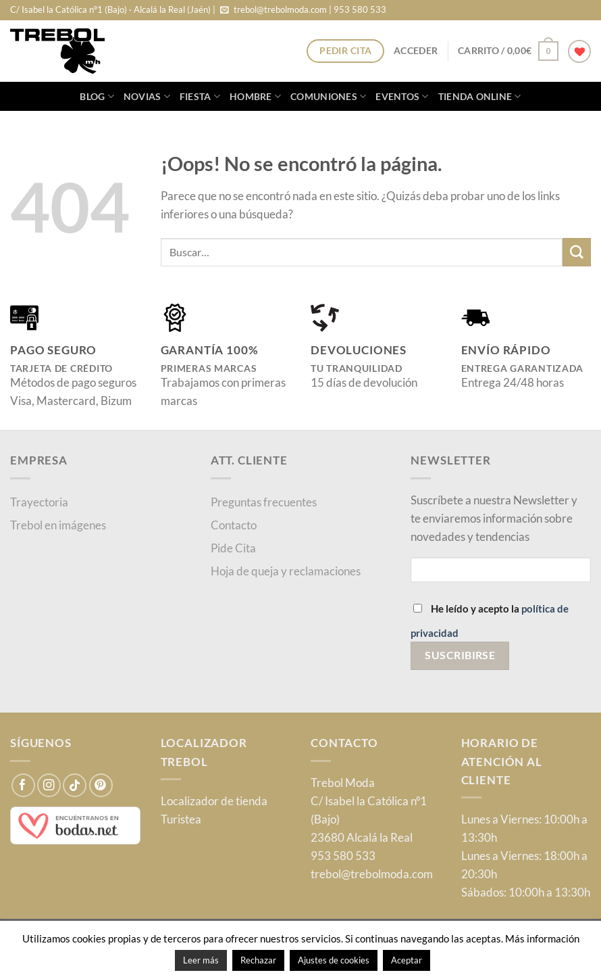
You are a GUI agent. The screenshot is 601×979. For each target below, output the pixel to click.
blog (97, 96)
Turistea (181, 819)
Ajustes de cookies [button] (333, 960)
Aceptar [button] (406, 960)
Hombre (255, 96)
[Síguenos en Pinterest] (101, 785)
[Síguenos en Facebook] (23, 785)
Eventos (401, 96)
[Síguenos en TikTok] (74, 785)
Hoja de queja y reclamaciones (286, 571)
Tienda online (479, 96)
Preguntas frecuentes (264, 502)
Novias (147, 96)
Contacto (234, 525)
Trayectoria (39, 502)
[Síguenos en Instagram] (49, 785)
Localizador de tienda (214, 801)
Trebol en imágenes (58, 525)
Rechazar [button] (258, 960)
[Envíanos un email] (224, 10)
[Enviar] (577, 252)
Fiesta (200, 96)
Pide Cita (233, 548)
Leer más (201, 960)
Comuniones (328, 96)
